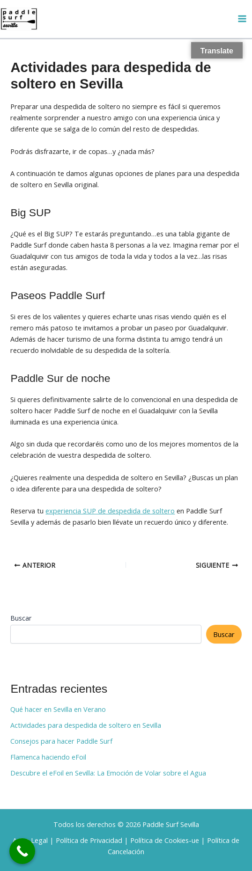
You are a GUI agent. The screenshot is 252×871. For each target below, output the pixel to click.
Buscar (20, 618)
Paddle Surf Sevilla (170, 824)
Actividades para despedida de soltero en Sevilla (85, 725)
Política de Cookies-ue (164, 840)
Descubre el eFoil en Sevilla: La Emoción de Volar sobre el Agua (108, 772)
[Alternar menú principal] (242, 19)
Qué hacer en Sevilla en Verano (58, 709)
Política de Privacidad (89, 840)
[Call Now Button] (22, 851)
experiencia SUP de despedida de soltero (110, 510)
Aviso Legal (30, 840)
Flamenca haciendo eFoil (48, 756)
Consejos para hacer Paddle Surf (61, 741)
